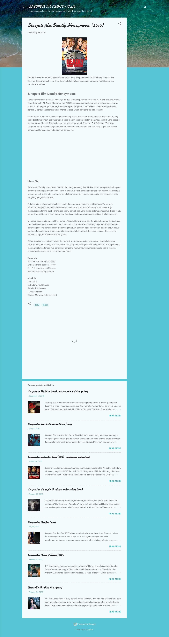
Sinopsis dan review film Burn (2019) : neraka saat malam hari (58, 457)
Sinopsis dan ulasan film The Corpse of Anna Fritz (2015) (55, 489)
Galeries (90, 630)
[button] (119, 24)
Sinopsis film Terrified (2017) (42, 522)
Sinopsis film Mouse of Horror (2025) (46, 555)
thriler (45, 305)
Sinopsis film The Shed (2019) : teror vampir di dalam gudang (58, 391)
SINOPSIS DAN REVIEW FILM (52, 6)
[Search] (145, 7)
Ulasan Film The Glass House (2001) (45, 587)
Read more (115, 415)
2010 (37, 305)
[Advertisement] (138, 60)
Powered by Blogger (84, 624)
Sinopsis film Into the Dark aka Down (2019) (50, 424)
